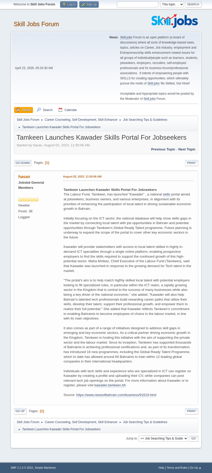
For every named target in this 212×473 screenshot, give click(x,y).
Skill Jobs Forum (36, 23)
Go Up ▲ (196, 467)
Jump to (131, 438)
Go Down (22, 162)
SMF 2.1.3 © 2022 (21, 467)
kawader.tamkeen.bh (110, 385)
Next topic (186, 149)
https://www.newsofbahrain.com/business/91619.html (116, 395)
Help (161, 467)
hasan (24, 176)
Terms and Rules (177, 467)
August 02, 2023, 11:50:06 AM (82, 176)
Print (191, 162)
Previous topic (163, 149)
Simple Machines (45, 467)
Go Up (20, 411)
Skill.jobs (126, 37)
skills (166, 194)
